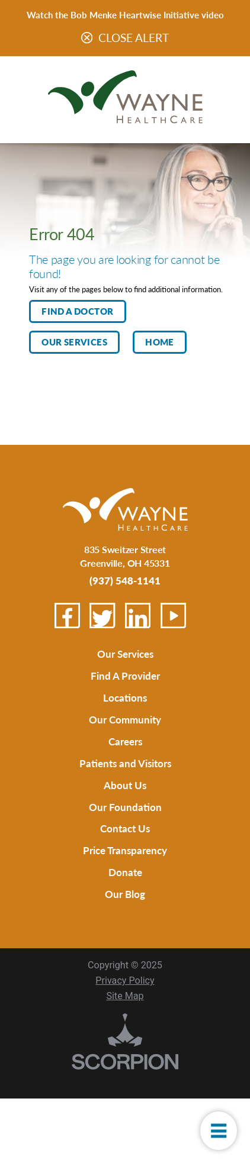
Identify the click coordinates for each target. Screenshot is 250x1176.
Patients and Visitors (125, 775)
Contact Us (125, 847)
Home (159, 341)
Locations (125, 702)
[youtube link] (173, 615)
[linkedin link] (137, 615)
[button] (215, 1126)
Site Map (124, 1023)
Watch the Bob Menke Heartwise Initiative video (125, 14)
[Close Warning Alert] (86, 38)
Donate (125, 896)
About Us (125, 799)
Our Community (125, 727)
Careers (125, 751)
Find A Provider (125, 679)
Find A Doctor (77, 311)
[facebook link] (67, 615)
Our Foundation (125, 823)
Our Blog (125, 920)
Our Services (74, 341)
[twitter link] (102, 615)
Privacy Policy (124, 1007)
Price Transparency (125, 872)
